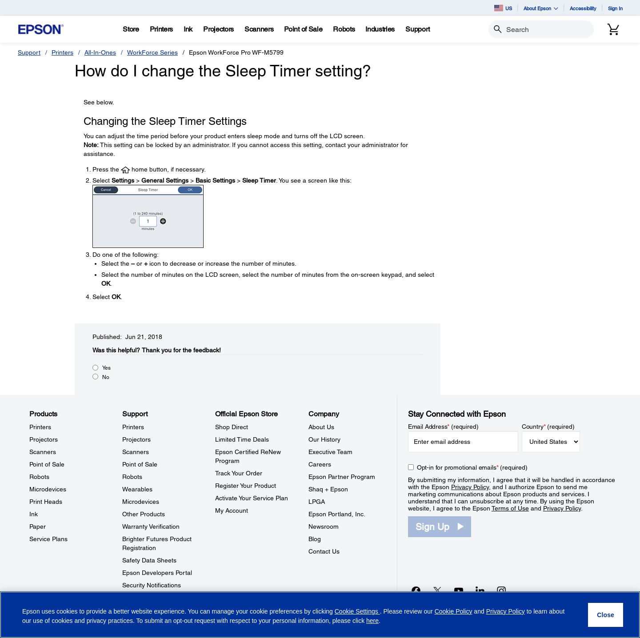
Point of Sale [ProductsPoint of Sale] (46, 464)
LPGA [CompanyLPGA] (316, 501)
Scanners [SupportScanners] (135, 451)
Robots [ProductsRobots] (39, 476)
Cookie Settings (357, 611)
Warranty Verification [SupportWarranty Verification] (151, 526)
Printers (62, 52)
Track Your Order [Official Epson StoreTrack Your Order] (238, 473)
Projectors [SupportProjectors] (136, 439)
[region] (320, 614)
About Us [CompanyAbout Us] (321, 427)
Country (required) (548, 426)
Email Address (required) (443, 426)
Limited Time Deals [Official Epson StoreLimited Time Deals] (242, 439)
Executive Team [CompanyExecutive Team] (330, 451)
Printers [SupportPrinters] (133, 427)
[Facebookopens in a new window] (416, 590)
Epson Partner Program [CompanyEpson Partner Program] (341, 476)
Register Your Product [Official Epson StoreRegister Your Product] (245, 485)
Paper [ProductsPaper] (37, 526)
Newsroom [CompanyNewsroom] (323, 526)
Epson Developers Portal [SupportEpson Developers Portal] (157, 572)
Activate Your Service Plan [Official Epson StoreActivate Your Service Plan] (251, 498)
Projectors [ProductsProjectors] (43, 439)
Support (29, 52)
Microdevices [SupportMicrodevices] (140, 501)
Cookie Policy (453, 611)
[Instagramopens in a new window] (501, 590)
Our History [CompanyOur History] (324, 439)
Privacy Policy (470, 486)
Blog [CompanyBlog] (314, 538)
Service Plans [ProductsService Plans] (48, 538)
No (105, 377)
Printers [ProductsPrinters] (40, 427)
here (372, 620)
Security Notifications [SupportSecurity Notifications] (151, 585)
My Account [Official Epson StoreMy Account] (231, 510)
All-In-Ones (100, 52)
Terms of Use (510, 508)
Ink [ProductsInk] (33, 514)
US (503, 8)
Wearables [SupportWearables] (137, 489)
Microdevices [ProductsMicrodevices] (47, 489)
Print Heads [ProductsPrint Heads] (45, 501)
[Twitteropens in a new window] (437, 590)
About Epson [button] (541, 8)
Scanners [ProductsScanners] (42, 451)
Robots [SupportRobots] (132, 476)
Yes (106, 368)
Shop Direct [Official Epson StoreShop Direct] (231, 427)
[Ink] (188, 29)
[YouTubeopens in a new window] (459, 590)
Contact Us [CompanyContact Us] (324, 551)
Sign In (615, 8)
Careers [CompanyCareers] (319, 464)
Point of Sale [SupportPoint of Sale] (139, 464)
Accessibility (583, 8)
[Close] (605, 615)
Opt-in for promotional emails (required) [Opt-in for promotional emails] (472, 467)
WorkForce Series (152, 52)
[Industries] (380, 29)
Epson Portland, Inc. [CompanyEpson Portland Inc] (336, 514)
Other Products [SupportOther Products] (143, 514)
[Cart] (613, 29)
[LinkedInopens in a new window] (480, 590)
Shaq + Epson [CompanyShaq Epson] (328, 489)
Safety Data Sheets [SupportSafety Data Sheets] (149, 560)
